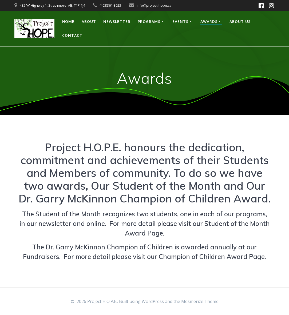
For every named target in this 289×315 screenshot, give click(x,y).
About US (240, 21)
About (89, 21)
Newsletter (116, 21)
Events (180, 21)
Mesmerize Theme (200, 301)
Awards (208, 21)
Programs (149, 21)
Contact (72, 35)
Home (68, 21)
